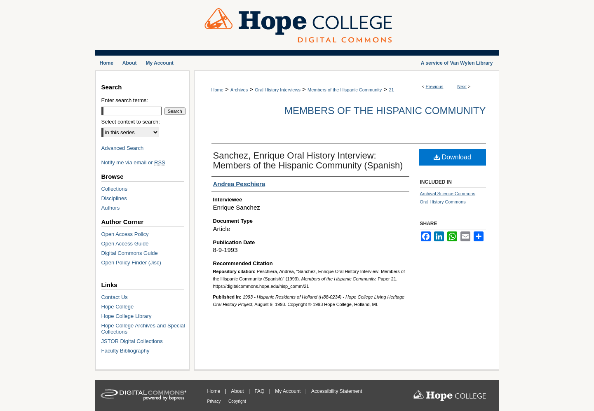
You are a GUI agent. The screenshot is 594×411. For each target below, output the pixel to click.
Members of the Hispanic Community (345, 89)
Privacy (214, 401)
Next (462, 86)
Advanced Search (122, 148)
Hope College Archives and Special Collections (143, 328)
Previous (435, 86)
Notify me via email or (133, 162)
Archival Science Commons (448, 193)
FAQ (259, 391)
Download (452, 157)
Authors (110, 208)
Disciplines (114, 198)
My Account (288, 391)
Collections (114, 189)
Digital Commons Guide (129, 253)
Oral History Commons (443, 201)
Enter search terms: (124, 100)
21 (391, 89)
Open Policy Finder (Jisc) (131, 262)
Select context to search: (130, 122)
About (238, 391)
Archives (239, 89)
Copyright (237, 401)
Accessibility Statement (336, 391)
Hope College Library (126, 316)
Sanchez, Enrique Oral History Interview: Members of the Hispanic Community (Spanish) (308, 160)
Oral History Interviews (278, 89)
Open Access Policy (125, 234)
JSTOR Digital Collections (132, 341)
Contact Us (114, 297)
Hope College (117, 307)
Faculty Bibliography (125, 351)
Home (217, 89)
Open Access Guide (125, 244)
